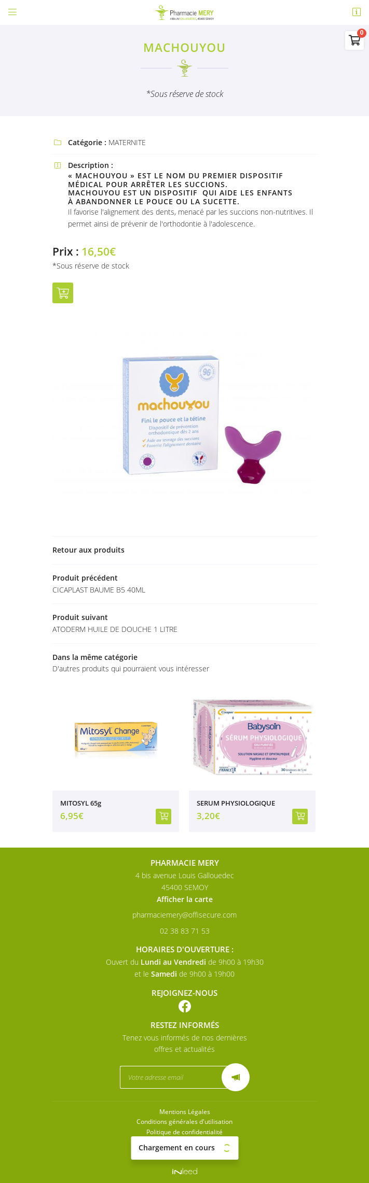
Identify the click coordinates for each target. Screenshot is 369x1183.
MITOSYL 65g (80, 803)
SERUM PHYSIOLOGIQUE (236, 803)
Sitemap (185, 1151)
